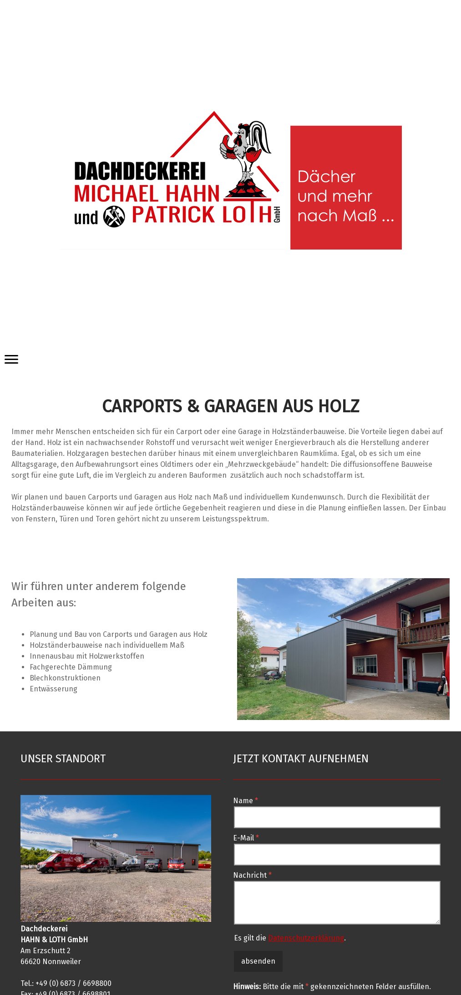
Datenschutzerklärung (306, 938)
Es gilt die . (290, 938)
